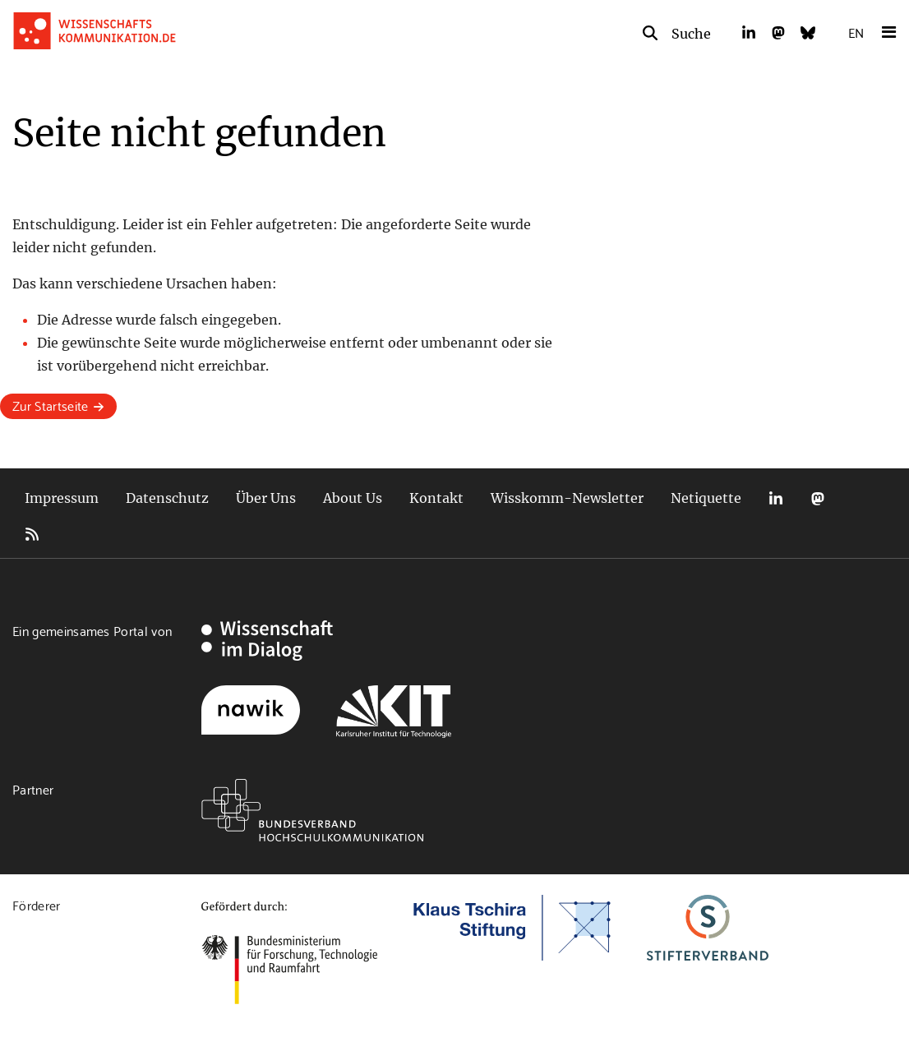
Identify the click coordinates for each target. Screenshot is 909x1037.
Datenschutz (167, 498)
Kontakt (436, 498)
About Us (352, 498)
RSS (32, 534)
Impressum (62, 498)
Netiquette (706, 498)
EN (856, 32)
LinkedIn (776, 498)
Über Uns (266, 498)
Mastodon (817, 498)
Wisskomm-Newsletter (567, 498)
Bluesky (859, 498)
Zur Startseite (50, 405)
